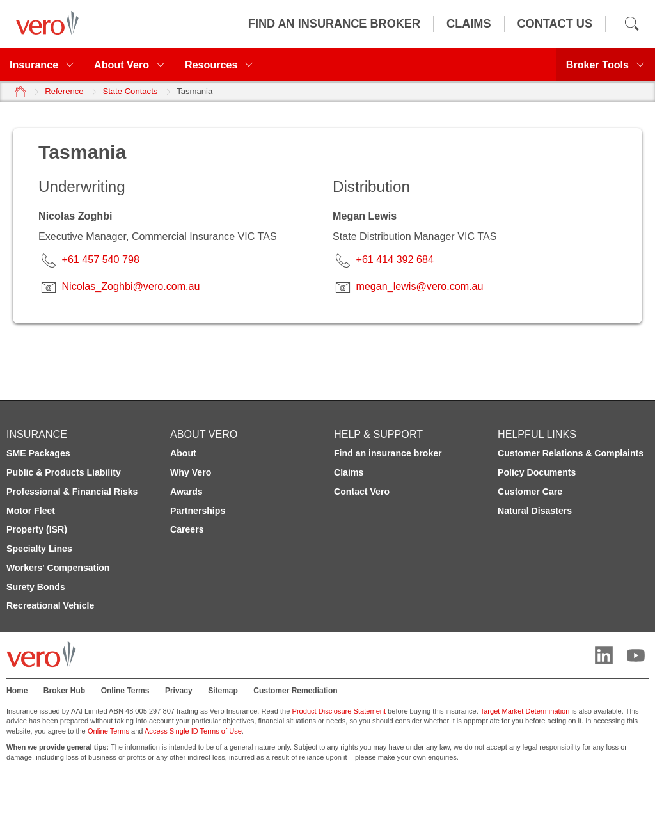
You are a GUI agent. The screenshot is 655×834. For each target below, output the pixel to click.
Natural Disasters (535, 511)
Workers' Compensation (57, 568)
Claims (348, 472)
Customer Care (530, 491)
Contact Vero (362, 491)
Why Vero (190, 472)
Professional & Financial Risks (72, 491)
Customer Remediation (295, 690)
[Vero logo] (44, 23)
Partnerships (197, 511)
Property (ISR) (36, 529)
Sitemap (223, 690)
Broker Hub (64, 690)
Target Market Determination (525, 711)
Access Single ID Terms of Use (193, 731)
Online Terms (125, 690)
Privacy (179, 690)
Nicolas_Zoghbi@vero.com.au (130, 286)
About (183, 453)
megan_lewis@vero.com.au (419, 286)
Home (17, 690)
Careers (187, 529)
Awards (186, 491)
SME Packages (38, 453)
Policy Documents (537, 472)
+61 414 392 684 (394, 259)
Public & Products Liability (63, 472)
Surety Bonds (35, 587)
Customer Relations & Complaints (570, 453)
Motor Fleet (30, 511)
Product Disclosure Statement (339, 711)
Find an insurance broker (388, 453)
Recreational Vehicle (50, 605)
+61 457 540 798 (100, 259)
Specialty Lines (39, 548)
